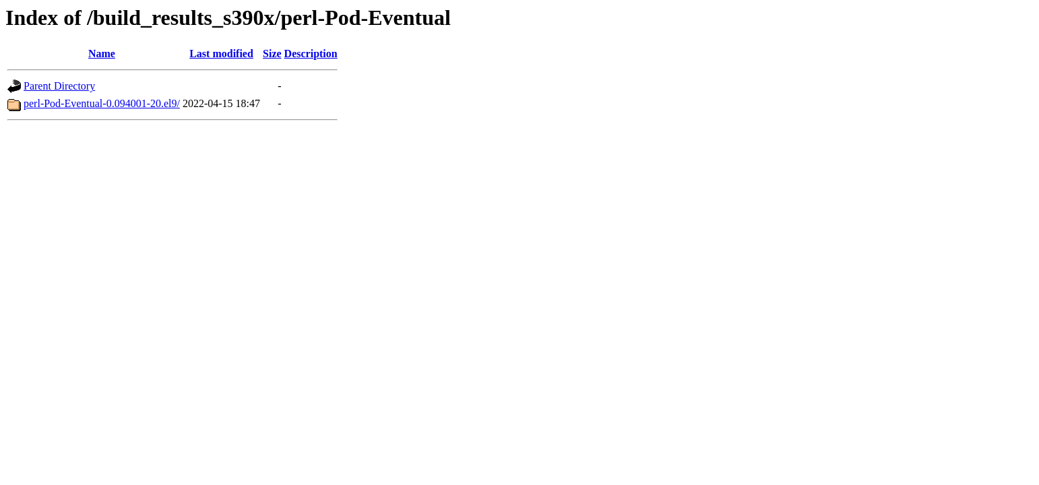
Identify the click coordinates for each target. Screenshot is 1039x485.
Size (272, 53)
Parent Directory (59, 86)
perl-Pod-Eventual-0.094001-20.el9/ (102, 103)
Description (311, 53)
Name (101, 53)
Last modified (221, 53)
